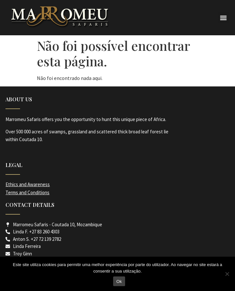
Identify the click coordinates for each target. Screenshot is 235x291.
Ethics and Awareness (27, 184)
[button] (223, 17)
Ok (119, 281)
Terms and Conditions (27, 192)
